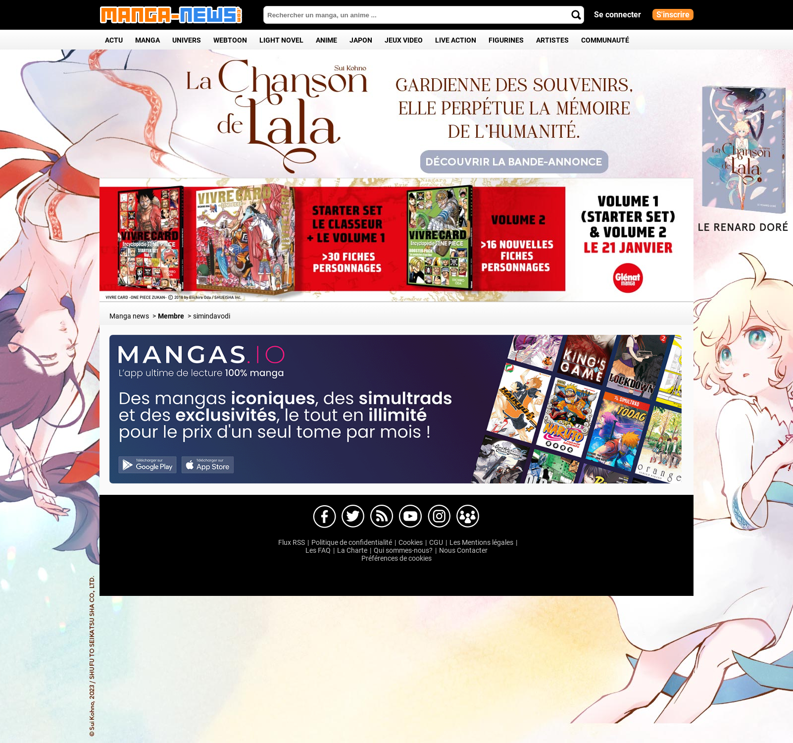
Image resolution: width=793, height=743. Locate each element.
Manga (147, 40)
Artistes (552, 40)
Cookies (410, 542)
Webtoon (230, 40)
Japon (360, 40)
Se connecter (617, 14)
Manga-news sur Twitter (353, 517)
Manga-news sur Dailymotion (382, 517)
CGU (436, 542)
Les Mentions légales (481, 542)
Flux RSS (291, 542)
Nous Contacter (463, 550)
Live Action (455, 40)
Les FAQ (318, 550)
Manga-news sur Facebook (324, 517)
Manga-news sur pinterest (468, 517)
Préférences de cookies (396, 558)
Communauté (605, 40)
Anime (326, 40)
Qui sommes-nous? (403, 550)
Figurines (506, 40)
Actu (114, 40)
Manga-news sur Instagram (439, 517)
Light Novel (281, 40)
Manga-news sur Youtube (410, 517)
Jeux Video (404, 40)
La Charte (352, 550)
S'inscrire (673, 14)
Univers (186, 40)
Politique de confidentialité (351, 542)
